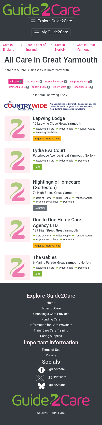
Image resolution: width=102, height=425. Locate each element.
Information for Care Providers (51, 325)
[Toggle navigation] (51, 21)
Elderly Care (61, 87)
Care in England (8, 47)
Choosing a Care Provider (51, 314)
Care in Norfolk (60, 47)
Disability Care (83, 87)
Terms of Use (51, 350)
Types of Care (51, 308)
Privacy (51, 355)
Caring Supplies (51, 336)
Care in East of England (35, 47)
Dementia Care (19, 87)
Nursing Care (41, 87)
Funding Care (51, 319)
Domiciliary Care (56, 81)
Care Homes (33, 81)
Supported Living (81, 81)
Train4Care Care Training (51, 330)
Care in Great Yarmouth (86, 47)
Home (51, 303)
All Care (16, 81)
